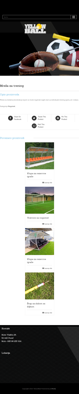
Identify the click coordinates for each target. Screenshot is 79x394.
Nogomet (11, 106)
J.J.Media (53, 389)
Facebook (16, 118)
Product (39, 118)
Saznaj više (48, 183)
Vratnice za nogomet (38, 218)
